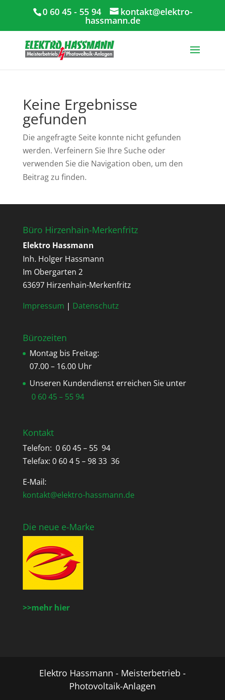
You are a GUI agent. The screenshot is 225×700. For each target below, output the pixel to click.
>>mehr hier (46, 607)
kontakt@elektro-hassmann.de (79, 495)
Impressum (43, 305)
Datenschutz (96, 305)
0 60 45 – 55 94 (57, 396)
